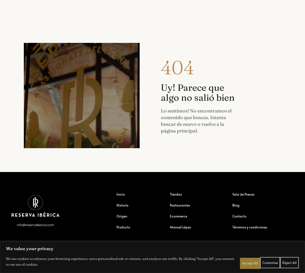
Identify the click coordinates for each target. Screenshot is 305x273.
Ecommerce (110, 10)
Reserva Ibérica (19, 10)
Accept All (291, 260)
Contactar (276, 7)
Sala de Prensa (226, 7)
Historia (123, 210)
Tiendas (49, 10)
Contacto (240, 221)
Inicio (121, 199)
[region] (152, 256)
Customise (255, 260)
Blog (253, 7)
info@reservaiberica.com (35, 234)
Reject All (273, 260)
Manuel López (190, 7)
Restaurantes (78, 10)
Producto (124, 232)
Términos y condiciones (252, 232)
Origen (123, 221)
